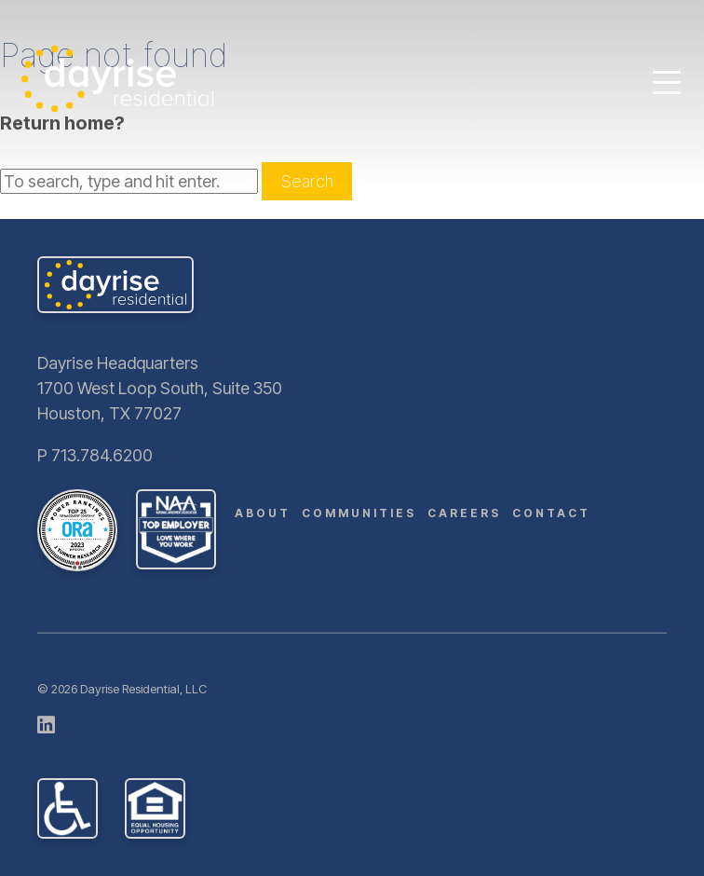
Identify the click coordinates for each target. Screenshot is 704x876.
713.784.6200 (102, 455)
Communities (359, 513)
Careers (464, 513)
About (263, 513)
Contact (551, 513)
